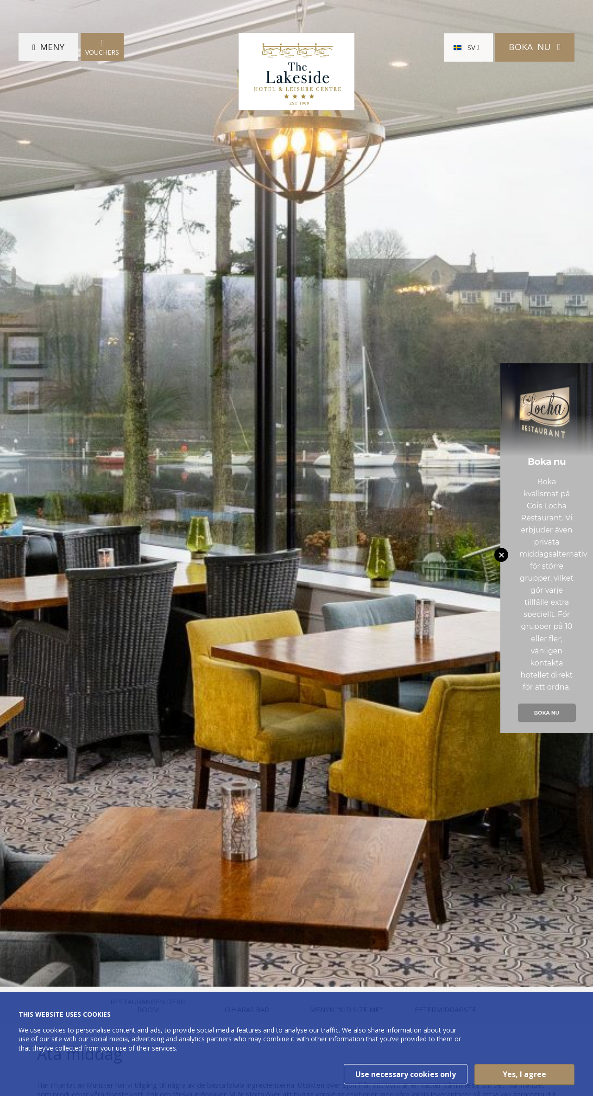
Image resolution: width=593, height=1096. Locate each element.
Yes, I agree (524, 1074)
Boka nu (547, 713)
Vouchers (102, 47)
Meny (52, 47)
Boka (531, 47)
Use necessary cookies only (405, 1074)
